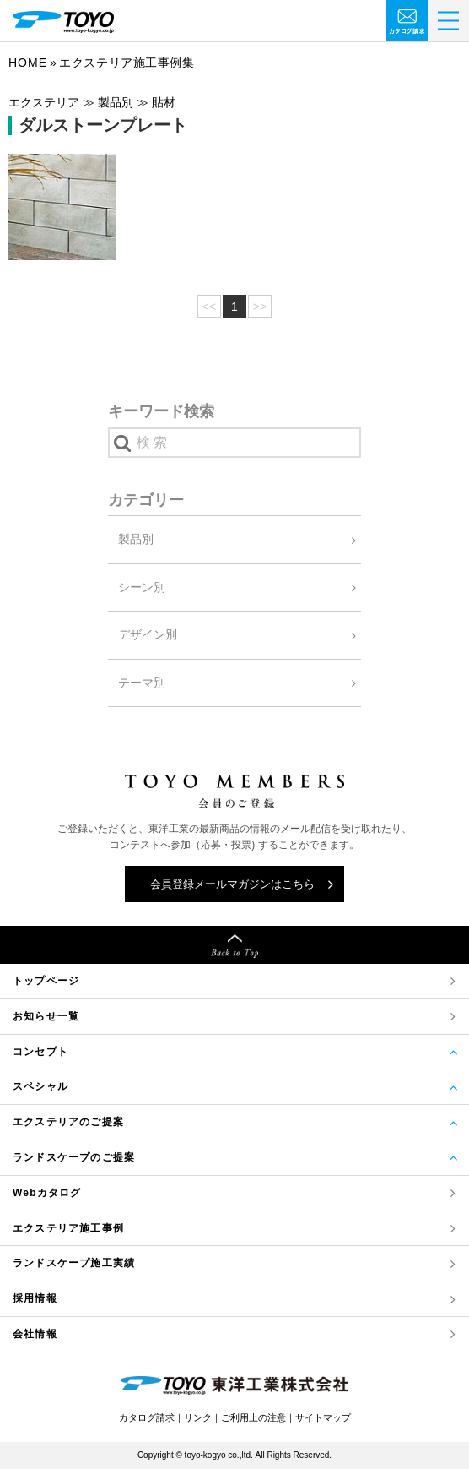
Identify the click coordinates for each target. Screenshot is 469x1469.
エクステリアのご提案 (68, 1122)
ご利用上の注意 (253, 1417)
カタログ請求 (147, 1417)
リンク (198, 1417)
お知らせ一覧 (46, 1016)
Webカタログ (47, 1193)
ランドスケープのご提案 (74, 1157)
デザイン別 (147, 634)
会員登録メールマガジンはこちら (232, 884)
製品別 (136, 539)
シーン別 (141, 587)
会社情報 (35, 1334)
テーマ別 (141, 682)
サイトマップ (323, 1417)
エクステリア (68, 1228)
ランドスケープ (74, 1263)
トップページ (46, 981)
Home (27, 62)
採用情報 (35, 1298)
